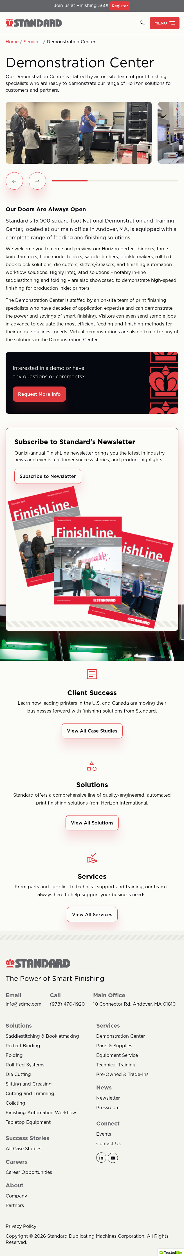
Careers (16, 1162)
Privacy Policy (21, 1226)
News (104, 1087)
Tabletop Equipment (28, 1122)
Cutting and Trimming (30, 1093)
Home (12, 42)
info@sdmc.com (23, 1004)
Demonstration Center (120, 1036)
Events (103, 1134)
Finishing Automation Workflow (41, 1112)
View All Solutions (92, 823)
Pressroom (108, 1107)
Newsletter (108, 1098)
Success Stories (27, 1138)
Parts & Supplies (114, 1045)
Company (16, 1196)
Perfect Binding (23, 1045)
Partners (15, 1205)
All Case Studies (23, 1148)
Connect (108, 1123)
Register (120, 6)
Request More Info (39, 394)
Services (33, 42)
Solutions (19, 1026)
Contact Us (108, 1143)
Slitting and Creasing (29, 1084)
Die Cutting (18, 1074)
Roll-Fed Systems (25, 1065)
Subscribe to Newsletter (48, 476)
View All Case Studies (92, 731)
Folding (14, 1055)
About (14, 1185)
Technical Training (116, 1065)
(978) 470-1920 (67, 1004)
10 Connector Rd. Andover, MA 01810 (134, 1004)
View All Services (92, 914)
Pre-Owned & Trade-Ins (122, 1074)
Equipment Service (117, 1055)
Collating (15, 1103)
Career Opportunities (29, 1172)
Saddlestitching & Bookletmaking (42, 1036)
